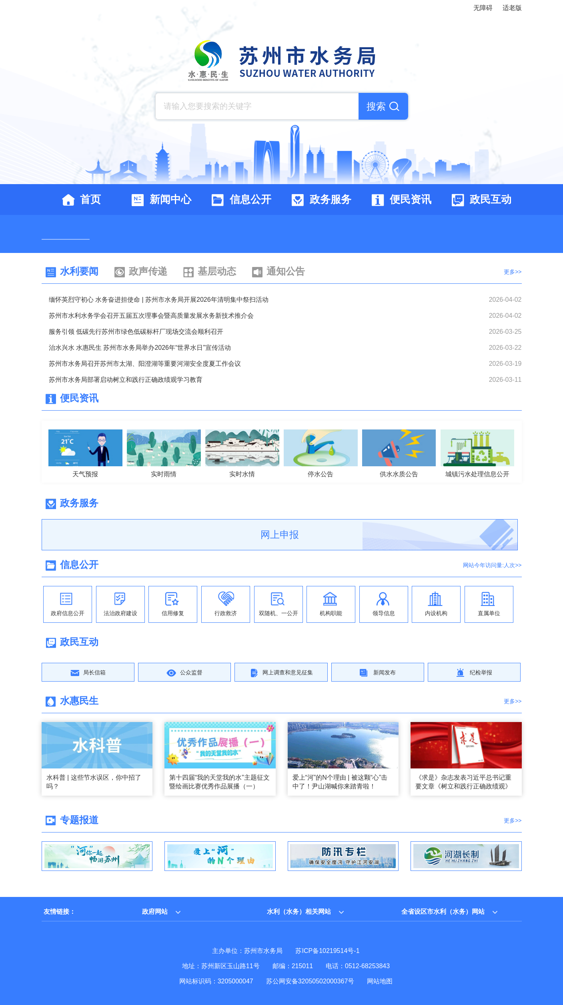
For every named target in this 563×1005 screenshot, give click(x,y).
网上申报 (279, 534)
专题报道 (79, 819)
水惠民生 (79, 700)
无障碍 (483, 7)
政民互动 (79, 641)
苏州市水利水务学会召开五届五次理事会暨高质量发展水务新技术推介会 (151, 315)
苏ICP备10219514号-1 (327, 950)
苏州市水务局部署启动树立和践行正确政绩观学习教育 (125, 379)
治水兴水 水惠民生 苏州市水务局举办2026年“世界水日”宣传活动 (140, 347)
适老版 (512, 7)
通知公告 (285, 271)
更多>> (512, 272)
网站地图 (380, 981)
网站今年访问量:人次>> (492, 565)
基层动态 (217, 271)
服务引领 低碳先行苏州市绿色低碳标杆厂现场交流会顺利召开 (136, 331)
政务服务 (79, 502)
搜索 (376, 106)
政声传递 (148, 271)
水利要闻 (79, 271)
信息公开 (79, 564)
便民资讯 (79, 398)
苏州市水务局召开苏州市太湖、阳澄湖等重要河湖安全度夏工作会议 (145, 363)
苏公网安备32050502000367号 (310, 981)
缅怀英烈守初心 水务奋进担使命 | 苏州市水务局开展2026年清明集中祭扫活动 (158, 299)
